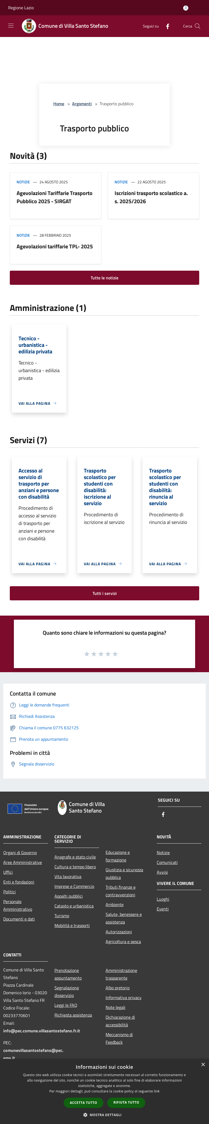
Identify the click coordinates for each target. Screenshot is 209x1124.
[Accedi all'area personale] (185, 8)
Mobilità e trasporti (72, 925)
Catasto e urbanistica (74, 906)
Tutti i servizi (105, 593)
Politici (9, 891)
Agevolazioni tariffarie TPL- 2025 (55, 246)
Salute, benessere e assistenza (124, 918)
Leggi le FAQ (65, 1005)
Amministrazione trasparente (121, 974)
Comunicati (167, 862)
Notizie (23, 182)
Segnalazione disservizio (66, 991)
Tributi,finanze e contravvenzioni (121, 891)
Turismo (61, 915)
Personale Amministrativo (17, 905)
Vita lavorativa (67, 876)
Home (58, 103)
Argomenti (82, 103)
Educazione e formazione (118, 856)
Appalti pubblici (68, 896)
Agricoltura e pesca (123, 941)
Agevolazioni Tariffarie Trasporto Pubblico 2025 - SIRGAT (55, 197)
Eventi (163, 909)
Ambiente (115, 904)
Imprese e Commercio (74, 886)
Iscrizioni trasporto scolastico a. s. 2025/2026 (151, 197)
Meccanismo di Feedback (119, 1038)
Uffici (8, 872)
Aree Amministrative (22, 862)
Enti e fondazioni (18, 882)
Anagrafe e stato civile (75, 857)
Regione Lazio (21, 7)
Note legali (115, 1007)
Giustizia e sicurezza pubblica (124, 873)
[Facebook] (165, 26)
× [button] (203, 1065)
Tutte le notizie (104, 277)
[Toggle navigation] (11, 25)
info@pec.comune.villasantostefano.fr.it (41, 1030)
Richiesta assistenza (73, 1015)
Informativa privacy (124, 997)
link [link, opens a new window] (157, 1091)
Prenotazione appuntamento (68, 974)
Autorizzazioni (119, 931)
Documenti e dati (19, 919)
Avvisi (162, 872)
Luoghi (163, 899)
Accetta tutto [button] (83, 1102)
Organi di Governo (20, 852)
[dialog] (104, 1091)
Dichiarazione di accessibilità (120, 1021)
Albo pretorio (118, 987)
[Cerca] (197, 26)
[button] (104, 1114)
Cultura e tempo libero (75, 866)
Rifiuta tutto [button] (126, 1102)
